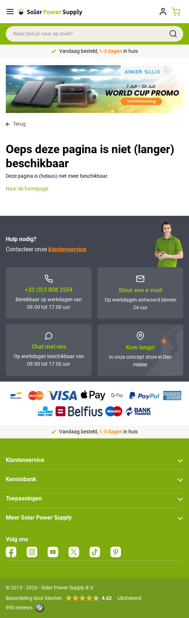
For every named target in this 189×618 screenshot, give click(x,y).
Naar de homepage (27, 189)
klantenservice (67, 249)
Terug (16, 124)
